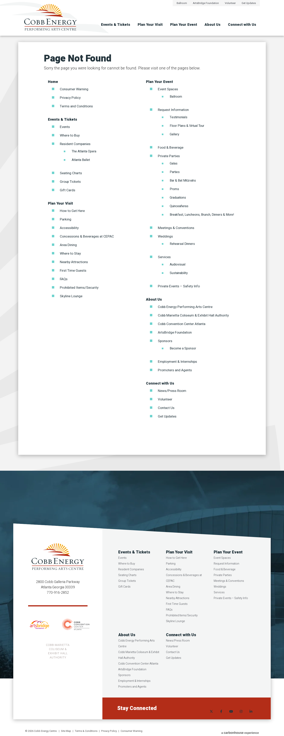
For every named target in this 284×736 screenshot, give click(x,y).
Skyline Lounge (72, 296)
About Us (212, 24)
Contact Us (166, 408)
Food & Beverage (171, 147)
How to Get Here (73, 211)
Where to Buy (70, 135)
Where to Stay (71, 253)
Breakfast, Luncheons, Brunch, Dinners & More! (202, 214)
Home (53, 82)
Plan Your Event (183, 24)
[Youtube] (231, 717)
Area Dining (69, 245)
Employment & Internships (179, 361)
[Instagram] (241, 717)
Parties (175, 172)
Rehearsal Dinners (182, 243)
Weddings (166, 236)
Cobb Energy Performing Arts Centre (186, 307)
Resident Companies (76, 144)
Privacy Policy (71, 97)
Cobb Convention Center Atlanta (183, 324)
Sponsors (165, 341)
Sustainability (179, 273)
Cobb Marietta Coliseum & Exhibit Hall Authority (195, 315)
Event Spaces (169, 89)
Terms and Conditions (77, 106)
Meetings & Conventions (177, 228)
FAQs (64, 279)
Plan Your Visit (150, 24)
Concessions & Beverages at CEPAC (88, 236)
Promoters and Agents (175, 370)
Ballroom (182, 3)
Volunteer (230, 3)
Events (65, 127)
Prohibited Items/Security (80, 287)
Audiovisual (177, 264)
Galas (173, 163)
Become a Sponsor (183, 348)
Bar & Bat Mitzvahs (183, 180)
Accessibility (70, 228)
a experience (240, 731)
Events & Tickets (115, 24)
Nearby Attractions (75, 262)
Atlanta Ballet (81, 160)
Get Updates (249, 3)
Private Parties (169, 156)
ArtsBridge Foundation (206, 3)
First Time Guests (74, 270)
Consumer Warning (75, 89)
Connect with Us (242, 24)
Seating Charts (71, 173)
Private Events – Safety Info (180, 286)
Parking (66, 219)
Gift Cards (68, 190)
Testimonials (178, 117)
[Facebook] (221, 717)
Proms (174, 189)
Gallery (174, 134)
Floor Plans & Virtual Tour (187, 125)
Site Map (66, 731)
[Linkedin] (251, 717)
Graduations (178, 197)
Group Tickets (71, 181)
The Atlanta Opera (84, 151)
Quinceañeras (179, 206)
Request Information (174, 110)
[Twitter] (211, 717)
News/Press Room (173, 390)
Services (165, 257)
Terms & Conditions (86, 731)
